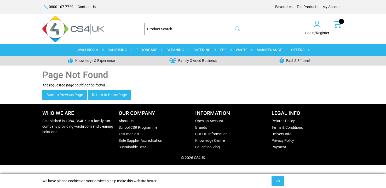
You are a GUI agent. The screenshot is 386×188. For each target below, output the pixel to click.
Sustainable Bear (132, 147)
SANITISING (117, 50)
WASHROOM (88, 50)
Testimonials (129, 134)
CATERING (202, 50)
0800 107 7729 (58, 7)
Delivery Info (281, 134)
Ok (278, 181)
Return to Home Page (109, 95)
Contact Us (87, 7)
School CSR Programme (138, 127)
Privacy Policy (283, 140)
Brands (201, 127)
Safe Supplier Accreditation (140, 140)
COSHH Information (211, 134)
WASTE (241, 50)
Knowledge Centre (210, 140)
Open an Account (209, 121)
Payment (279, 147)
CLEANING (175, 50)
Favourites (283, 7)
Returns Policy (283, 121)
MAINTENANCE (269, 50)
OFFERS (297, 50)
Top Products (307, 7)
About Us (126, 121)
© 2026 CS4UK (193, 158)
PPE (223, 50)
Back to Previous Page (65, 95)
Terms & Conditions (287, 127)
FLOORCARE (146, 50)
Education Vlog (207, 147)
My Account (332, 7)
